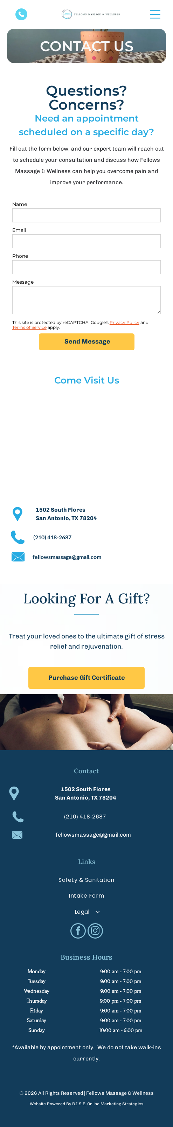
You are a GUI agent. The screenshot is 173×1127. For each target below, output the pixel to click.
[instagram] (95, 931)
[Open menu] (155, 14)
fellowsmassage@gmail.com (93, 834)
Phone (20, 256)
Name (19, 204)
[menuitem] (86, 880)
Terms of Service (29, 327)
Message (23, 282)
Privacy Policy (124, 322)
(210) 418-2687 (85, 816)
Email (19, 230)
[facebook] (78, 931)
